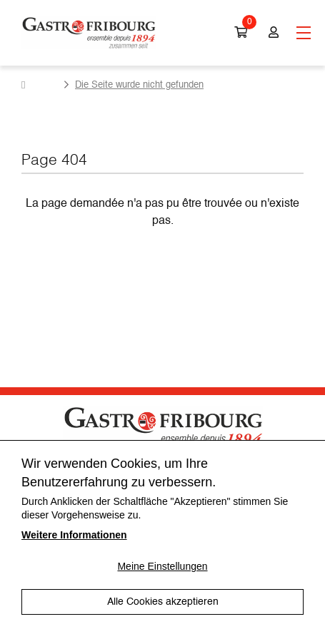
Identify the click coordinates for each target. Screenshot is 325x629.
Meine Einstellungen (162, 566)
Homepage (39, 84)
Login (274, 33)
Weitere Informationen (74, 535)
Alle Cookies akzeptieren (163, 602)
